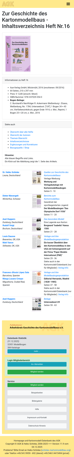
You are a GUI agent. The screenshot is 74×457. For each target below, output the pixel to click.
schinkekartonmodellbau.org (56, 450)
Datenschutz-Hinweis (37, 426)
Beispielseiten (37, 393)
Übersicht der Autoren (20, 135)
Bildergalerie (37, 401)
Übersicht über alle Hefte (21, 132)
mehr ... (37, 351)
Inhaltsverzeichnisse (19, 141)
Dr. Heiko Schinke (11, 172)
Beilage (47, 299)
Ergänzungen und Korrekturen (24, 144)
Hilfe (37, 409)
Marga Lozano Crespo (13, 278)
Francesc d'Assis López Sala (16, 272)
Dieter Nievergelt (10, 196)
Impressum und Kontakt (37, 417)
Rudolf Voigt (8, 225)
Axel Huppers (9, 219)
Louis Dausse (9, 236)
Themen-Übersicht (18, 138)
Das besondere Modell (54, 219)
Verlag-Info (63, 268)
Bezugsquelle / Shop (19, 147)
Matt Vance (8, 242)
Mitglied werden (37, 372)
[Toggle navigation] (68, 4)
